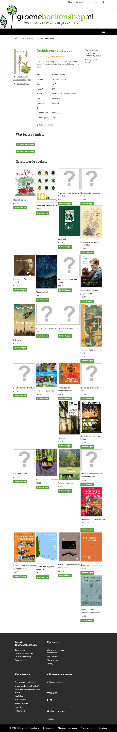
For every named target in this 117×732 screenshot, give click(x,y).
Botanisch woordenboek (46, 328)
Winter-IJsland (42, 292)
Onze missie (20, 650)
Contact (51, 719)
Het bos (61, 438)
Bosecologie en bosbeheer (47, 479)
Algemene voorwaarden (67, 728)
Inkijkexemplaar (23, 84)
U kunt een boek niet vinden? (27, 686)
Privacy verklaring (88, 728)
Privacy (50, 664)
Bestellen (19, 696)
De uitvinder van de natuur (24, 388)
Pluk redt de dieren (20, 200)
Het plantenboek (20, 474)
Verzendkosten (21, 703)
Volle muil (62, 239)
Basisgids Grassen (65, 483)
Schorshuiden (19, 340)
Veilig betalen (20, 700)
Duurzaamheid (21, 660)
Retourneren (20, 711)
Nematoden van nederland (91, 565)
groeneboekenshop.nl (30, 728)
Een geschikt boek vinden (25, 682)
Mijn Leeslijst (52, 656)
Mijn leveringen (53, 660)
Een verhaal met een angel (46, 205)
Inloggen (94, 2)
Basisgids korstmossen (68, 328)
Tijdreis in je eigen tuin (45, 391)
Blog (70, 2)
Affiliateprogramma (55, 682)
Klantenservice (48, 728)
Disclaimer (103, 728)
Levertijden (19, 707)
